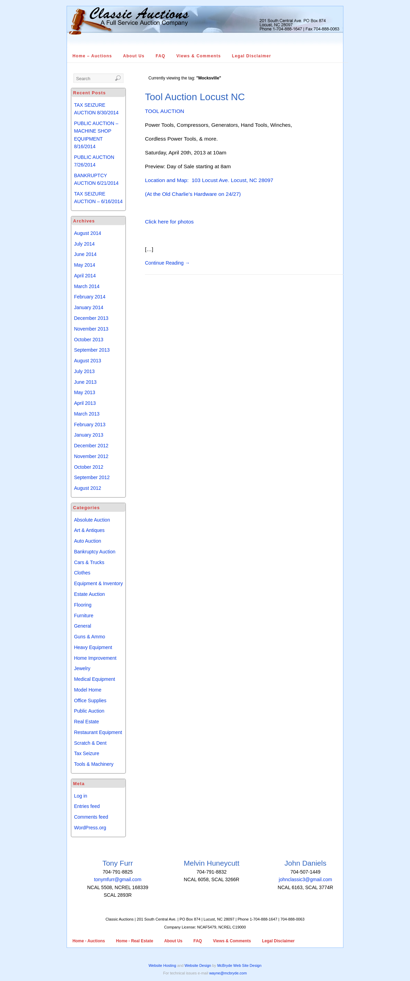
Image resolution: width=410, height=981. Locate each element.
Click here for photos (169, 222)
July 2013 (84, 371)
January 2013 (88, 435)
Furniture (83, 615)
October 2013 (88, 339)
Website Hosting (162, 965)
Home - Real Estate (134, 941)
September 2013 (92, 350)
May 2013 (84, 392)
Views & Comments (198, 56)
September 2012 (92, 477)
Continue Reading (167, 263)
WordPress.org (90, 827)
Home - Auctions (88, 941)
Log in (80, 796)
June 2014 (85, 254)
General (82, 626)
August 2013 (87, 360)
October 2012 (88, 467)
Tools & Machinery (93, 764)
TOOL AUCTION (164, 111)
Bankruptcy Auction (94, 551)
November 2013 (91, 329)
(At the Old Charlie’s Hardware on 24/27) (193, 194)
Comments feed (91, 817)
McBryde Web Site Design (239, 965)
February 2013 (89, 424)
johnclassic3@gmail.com (305, 879)
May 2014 (84, 265)
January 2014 (88, 307)
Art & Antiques (89, 530)
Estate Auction (89, 594)
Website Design (198, 965)
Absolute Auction (92, 520)
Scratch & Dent (90, 743)
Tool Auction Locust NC (195, 97)
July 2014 (84, 244)
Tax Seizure (86, 753)
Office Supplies (90, 700)
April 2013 (85, 403)
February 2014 (89, 296)
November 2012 (91, 456)
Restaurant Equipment (98, 732)
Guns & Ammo (89, 636)
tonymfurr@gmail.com (117, 879)
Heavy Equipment (93, 647)
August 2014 (87, 233)
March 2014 (86, 286)
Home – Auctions (92, 56)
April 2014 (85, 275)
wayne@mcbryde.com (228, 973)
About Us (134, 56)
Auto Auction (87, 541)
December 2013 (91, 318)
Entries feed (87, 806)
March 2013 (86, 414)
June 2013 (85, 382)
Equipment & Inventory (98, 583)
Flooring (82, 605)
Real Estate (86, 721)
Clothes (82, 572)
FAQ (160, 56)
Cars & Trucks (89, 562)
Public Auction (89, 711)
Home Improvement (95, 658)
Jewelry (82, 668)
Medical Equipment (94, 679)
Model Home (87, 690)
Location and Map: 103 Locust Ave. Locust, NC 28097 (209, 180)
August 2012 (87, 488)
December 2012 (91, 445)
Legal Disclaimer (251, 56)
